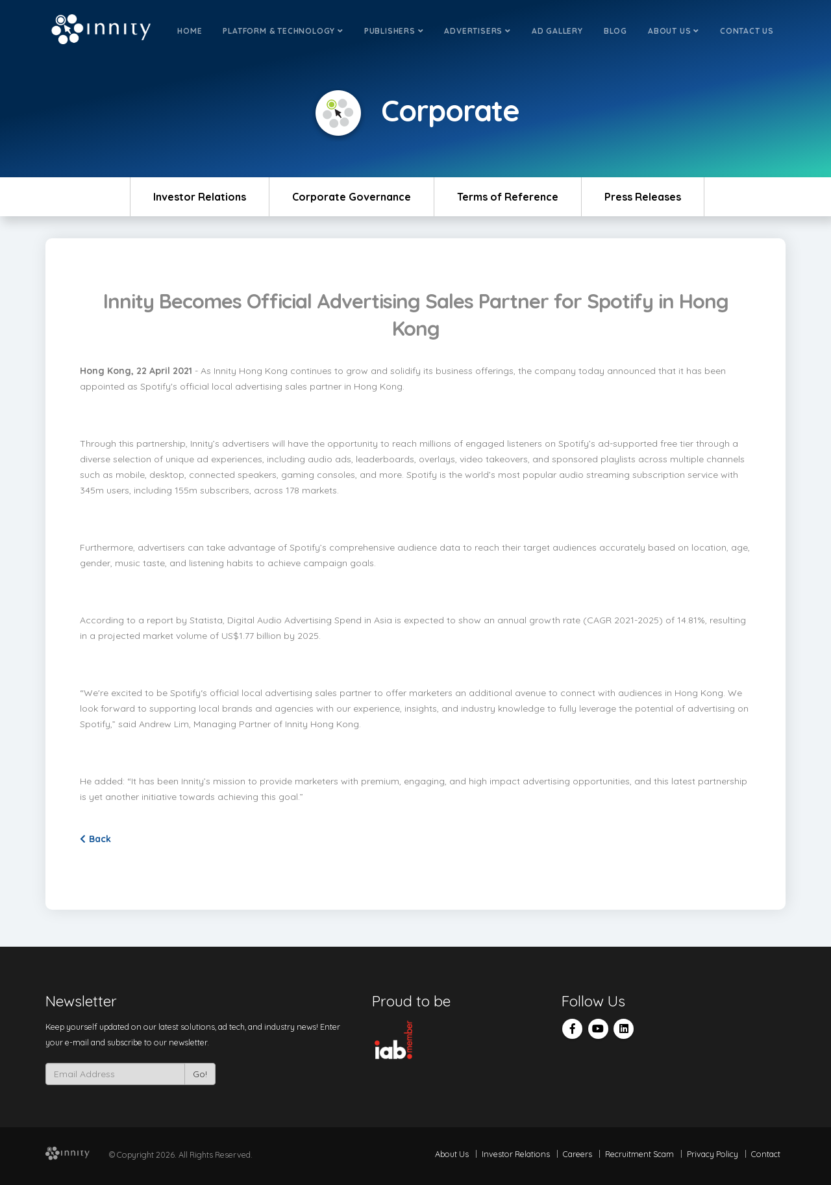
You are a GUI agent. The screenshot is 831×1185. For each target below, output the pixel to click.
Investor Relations (199, 196)
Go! (200, 1074)
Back (95, 839)
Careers (577, 1154)
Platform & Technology (283, 31)
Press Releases (642, 196)
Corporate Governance (351, 196)
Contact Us (747, 31)
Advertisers (477, 31)
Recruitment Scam (639, 1154)
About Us (673, 31)
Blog (615, 31)
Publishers (394, 31)
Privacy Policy (712, 1154)
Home (189, 31)
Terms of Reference (507, 196)
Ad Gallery (557, 31)
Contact (765, 1154)
